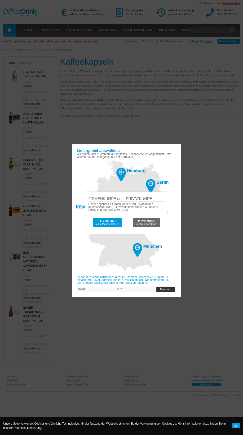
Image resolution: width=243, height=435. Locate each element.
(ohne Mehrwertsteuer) (107, 222)
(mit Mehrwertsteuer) (146, 222)
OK (236, 425)
